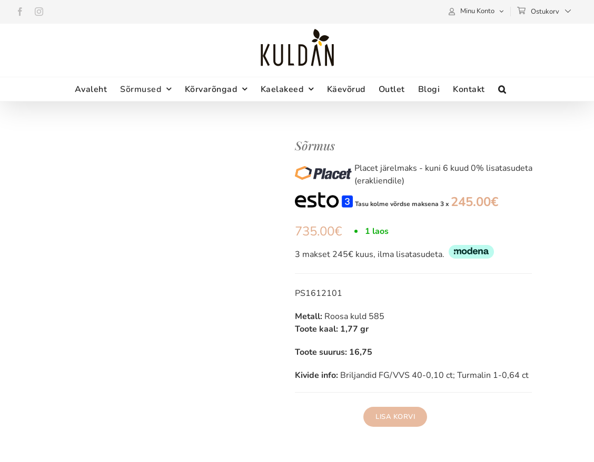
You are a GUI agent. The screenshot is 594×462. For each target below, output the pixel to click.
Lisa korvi (395, 417)
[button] (502, 89)
